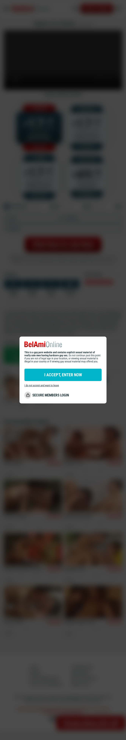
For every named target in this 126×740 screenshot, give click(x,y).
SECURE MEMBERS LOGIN (50, 395)
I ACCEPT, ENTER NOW (63, 374)
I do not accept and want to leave (41, 385)
